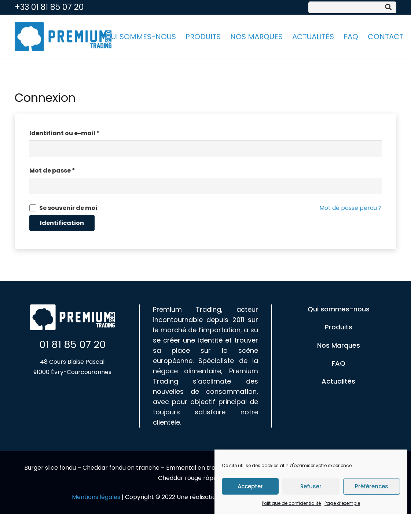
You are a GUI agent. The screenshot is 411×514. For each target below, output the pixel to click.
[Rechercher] (388, 7)
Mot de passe (52, 170)
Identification (62, 223)
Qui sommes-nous (339, 309)
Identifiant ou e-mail (64, 133)
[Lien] (63, 36)
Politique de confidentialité (291, 505)
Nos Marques (338, 345)
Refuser (311, 487)
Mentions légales (96, 497)
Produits (338, 327)
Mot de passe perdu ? (350, 208)
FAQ (338, 363)
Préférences (371, 487)
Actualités (338, 381)
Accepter (250, 487)
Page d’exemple (342, 505)
